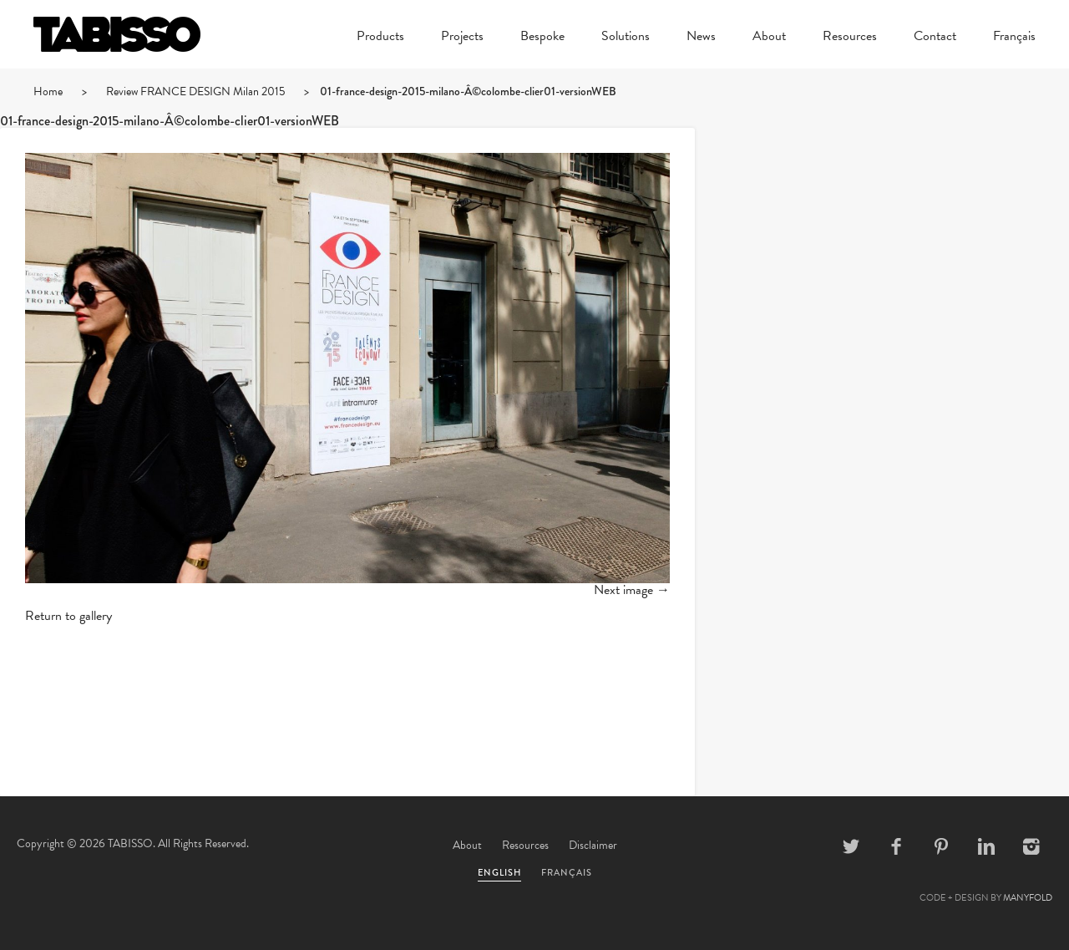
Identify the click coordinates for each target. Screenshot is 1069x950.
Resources (850, 37)
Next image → (632, 590)
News (701, 37)
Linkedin (986, 846)
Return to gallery (68, 616)
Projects (462, 37)
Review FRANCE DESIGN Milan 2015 (195, 91)
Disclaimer (593, 845)
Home (48, 91)
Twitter (851, 846)
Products (380, 37)
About (769, 37)
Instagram (1031, 846)
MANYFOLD (1027, 898)
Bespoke (542, 37)
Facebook (896, 846)
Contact (935, 37)
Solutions (625, 37)
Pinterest (941, 846)
